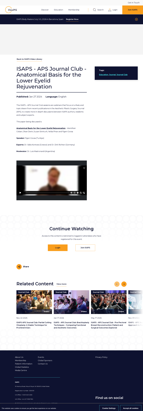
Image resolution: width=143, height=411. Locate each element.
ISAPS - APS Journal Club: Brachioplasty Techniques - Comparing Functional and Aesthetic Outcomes (71, 325)
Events (41, 357)
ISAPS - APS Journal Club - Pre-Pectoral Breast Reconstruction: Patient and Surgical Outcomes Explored (108, 325)
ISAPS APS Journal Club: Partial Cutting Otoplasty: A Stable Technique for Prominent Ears (33, 325)
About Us (19, 357)
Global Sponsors (45, 360)
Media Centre (21, 370)
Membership (20, 360)
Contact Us (43, 364)
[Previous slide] (117, 284)
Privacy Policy (101, 357)
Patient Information (23, 364)
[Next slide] (124, 284)
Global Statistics (22, 367)
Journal (112, 75)
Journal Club (122, 75)
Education (103, 75)
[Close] (136, 19)
